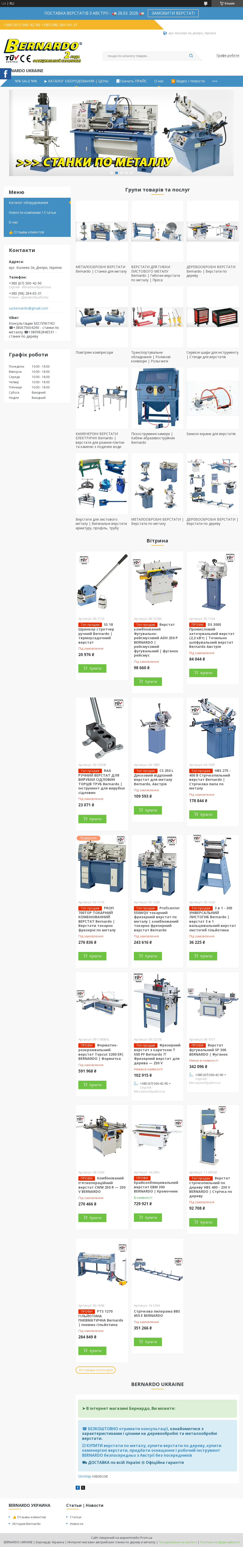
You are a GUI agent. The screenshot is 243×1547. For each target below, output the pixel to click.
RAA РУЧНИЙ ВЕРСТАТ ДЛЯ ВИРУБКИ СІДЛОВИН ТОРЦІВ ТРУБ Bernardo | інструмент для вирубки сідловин (101, 781)
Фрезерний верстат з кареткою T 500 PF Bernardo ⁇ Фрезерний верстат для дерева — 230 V (157, 1054)
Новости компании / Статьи (32, 212)
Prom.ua (146, 1538)
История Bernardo (26, 1523)
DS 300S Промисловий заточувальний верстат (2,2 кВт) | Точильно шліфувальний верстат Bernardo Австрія (212, 635)
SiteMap (84, 1476)
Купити (95, 668)
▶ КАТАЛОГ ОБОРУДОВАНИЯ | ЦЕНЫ (76, 81)
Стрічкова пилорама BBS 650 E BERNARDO (157, 1313)
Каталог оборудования (28, 202)
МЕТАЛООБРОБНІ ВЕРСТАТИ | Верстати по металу (157, 521)
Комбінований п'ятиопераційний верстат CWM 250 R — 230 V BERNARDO (101, 1185)
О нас (159, 81)
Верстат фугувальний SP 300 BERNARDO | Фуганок (208, 1050)
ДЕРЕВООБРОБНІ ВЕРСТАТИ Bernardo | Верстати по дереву (210, 271)
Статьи (75, 1517)
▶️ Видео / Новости (188, 81)
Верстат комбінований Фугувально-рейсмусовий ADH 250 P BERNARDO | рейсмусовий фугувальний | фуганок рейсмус (156, 640)
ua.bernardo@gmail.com (28, 308)
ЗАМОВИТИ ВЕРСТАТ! (173, 13)
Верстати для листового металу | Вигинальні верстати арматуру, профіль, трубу (101, 523)
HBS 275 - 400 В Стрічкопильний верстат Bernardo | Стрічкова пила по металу (210, 779)
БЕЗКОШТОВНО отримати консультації (128, 1428)
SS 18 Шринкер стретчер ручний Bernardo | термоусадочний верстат (96, 633)
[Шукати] (191, 56)
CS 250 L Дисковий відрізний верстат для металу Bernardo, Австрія (154, 777)
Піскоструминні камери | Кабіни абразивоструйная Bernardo (153, 438)
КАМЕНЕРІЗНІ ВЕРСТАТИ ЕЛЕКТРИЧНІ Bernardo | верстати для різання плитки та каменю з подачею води (100, 440)
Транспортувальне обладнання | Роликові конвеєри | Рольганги (151, 356)
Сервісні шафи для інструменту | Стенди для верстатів (212, 354)
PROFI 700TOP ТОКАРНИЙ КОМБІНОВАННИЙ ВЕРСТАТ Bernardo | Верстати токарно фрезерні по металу (97, 919)
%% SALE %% (26, 81)
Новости (76, 1523)
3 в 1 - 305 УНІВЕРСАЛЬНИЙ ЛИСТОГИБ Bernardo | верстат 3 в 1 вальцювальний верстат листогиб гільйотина (212, 919)
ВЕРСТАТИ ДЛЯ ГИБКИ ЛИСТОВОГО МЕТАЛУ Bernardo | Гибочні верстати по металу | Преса (155, 273)
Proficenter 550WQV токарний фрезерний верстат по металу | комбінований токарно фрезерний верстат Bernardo (157, 919)
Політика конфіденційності (220, 1542)
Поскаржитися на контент (178, 1542)
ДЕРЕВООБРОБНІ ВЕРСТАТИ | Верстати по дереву (212, 521)
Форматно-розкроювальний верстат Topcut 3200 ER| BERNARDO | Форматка (101, 1052)
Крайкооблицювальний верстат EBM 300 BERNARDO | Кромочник (156, 1187)
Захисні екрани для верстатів (211, 433)
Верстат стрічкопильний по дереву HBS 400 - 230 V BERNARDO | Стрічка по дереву (210, 1187)
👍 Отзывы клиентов (26, 232)
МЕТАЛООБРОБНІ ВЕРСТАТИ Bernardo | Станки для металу (101, 269)
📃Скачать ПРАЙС (131, 81)
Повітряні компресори (94, 352)
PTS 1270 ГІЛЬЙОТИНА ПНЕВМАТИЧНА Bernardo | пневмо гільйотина (100, 1318)
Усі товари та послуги (96, 1370)
